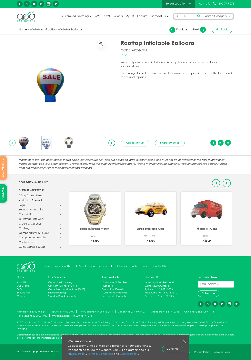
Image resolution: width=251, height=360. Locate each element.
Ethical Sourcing (57, 293)
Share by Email (169, 143)
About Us (22, 282)
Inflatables (36, 29)
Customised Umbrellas (114, 293)
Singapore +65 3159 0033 (165, 312)
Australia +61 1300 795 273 (32, 312)
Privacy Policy (77, 354)
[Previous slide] (12, 143)
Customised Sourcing (75, 16)
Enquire (142, 16)
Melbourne (151, 293)
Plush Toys (107, 286)
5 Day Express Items (31, 196)
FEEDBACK (3, 193)
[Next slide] (111, 143)
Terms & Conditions (100, 354)
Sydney (149, 289)
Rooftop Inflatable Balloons (64, 29)
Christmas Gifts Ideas (31, 219)
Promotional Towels (113, 289)
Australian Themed (30, 200)
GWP (98, 16)
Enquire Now (24, 293)
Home (23, 29)
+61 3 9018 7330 (168, 293)
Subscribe (208, 293)
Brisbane (150, 296)
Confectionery (28, 242)
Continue (172, 348)
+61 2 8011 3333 (164, 289)
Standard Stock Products (62, 296)
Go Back (222, 29)
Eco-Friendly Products (114, 296)
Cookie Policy (129, 354)
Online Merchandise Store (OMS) (66, 289)
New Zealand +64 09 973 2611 (96, 312)
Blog (81, 266)
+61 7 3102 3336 (165, 296)
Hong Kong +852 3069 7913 (32, 316)
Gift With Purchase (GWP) (62, 286)
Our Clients (23, 286)
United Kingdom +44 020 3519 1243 (72, 316)
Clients (118, 16)
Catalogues (120, 266)
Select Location (176, 3)
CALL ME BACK (3, 168)
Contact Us (158, 16)
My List (130, 16)
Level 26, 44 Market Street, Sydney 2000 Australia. (160, 284)
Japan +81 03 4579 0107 (132, 312)
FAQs (134, 266)
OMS (107, 16)
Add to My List (135, 143)
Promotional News (64, 266)
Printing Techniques (98, 266)
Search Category (215, 16)
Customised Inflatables (115, 282)
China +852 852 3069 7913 (199, 312)
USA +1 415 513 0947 (63, 312)
